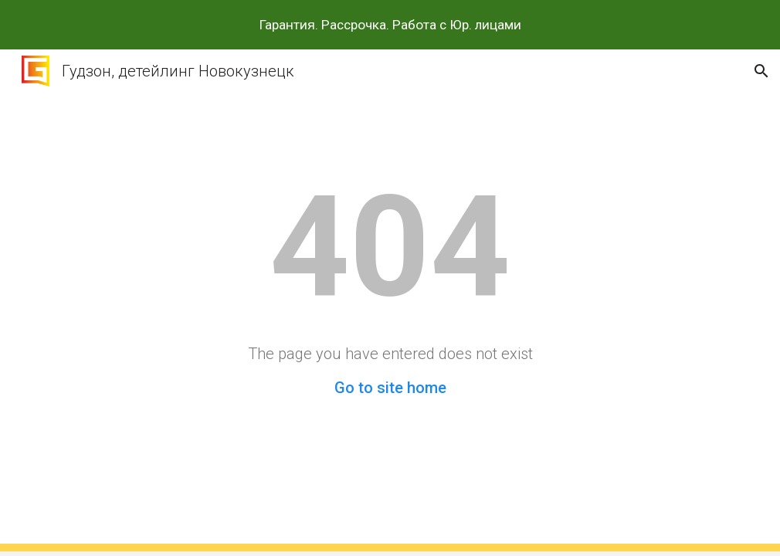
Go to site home (390, 387)
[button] (761, 71)
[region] (390, 24)
